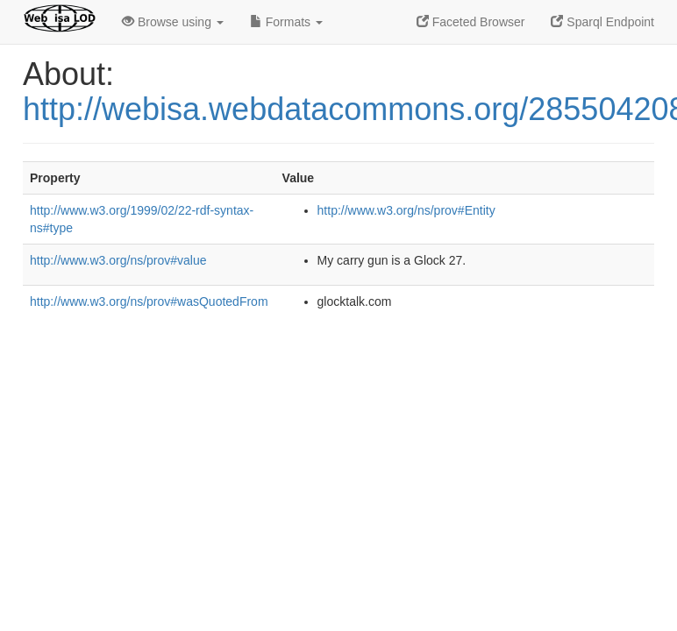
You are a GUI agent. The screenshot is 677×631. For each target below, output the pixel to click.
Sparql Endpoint (602, 22)
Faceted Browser (471, 22)
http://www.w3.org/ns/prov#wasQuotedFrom (149, 301)
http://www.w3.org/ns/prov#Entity (406, 210)
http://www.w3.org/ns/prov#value (118, 260)
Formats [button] (286, 22)
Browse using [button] (173, 22)
